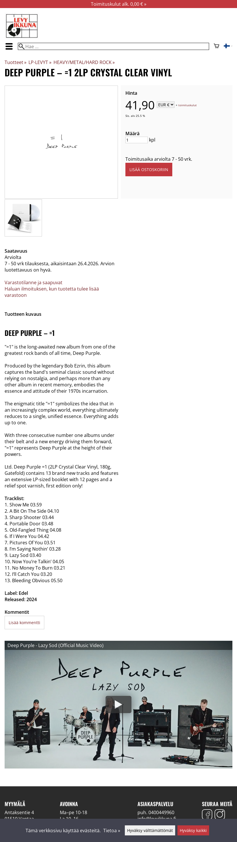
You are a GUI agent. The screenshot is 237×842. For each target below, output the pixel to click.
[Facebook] (207, 815)
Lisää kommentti (24, 622)
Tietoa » (111, 830)
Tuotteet (15, 62)
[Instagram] (220, 815)
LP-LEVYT (39, 62)
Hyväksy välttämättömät (150, 830)
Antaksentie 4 (19, 812)
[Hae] (113, 46)
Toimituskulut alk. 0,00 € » (118, 4)
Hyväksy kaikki (193, 830)
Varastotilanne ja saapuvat (33, 282)
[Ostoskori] (216, 46)
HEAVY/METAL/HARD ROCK (84, 62)
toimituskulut (187, 105)
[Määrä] (136, 140)
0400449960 (161, 812)
